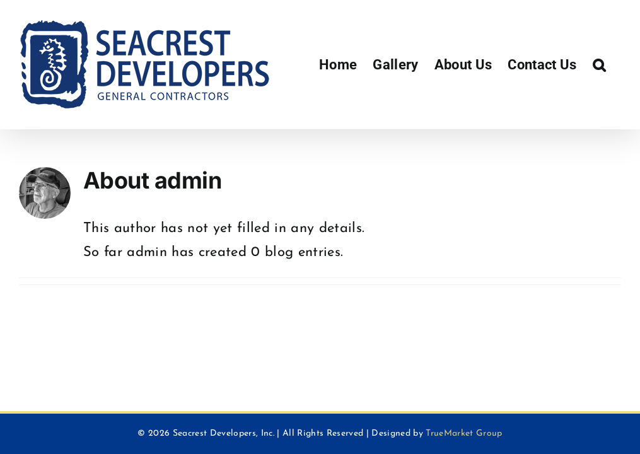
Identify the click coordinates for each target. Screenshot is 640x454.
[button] (599, 64)
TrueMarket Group (464, 433)
